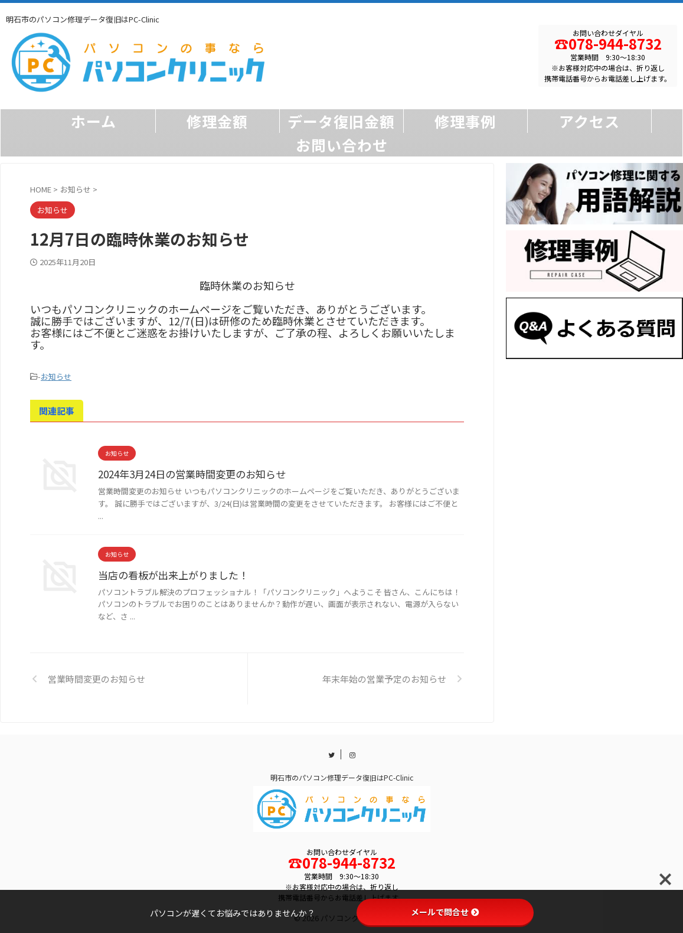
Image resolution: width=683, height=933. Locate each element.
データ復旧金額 (341, 121)
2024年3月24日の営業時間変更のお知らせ (187, 472)
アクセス (589, 121)
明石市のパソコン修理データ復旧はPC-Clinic (341, 776)
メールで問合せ (445, 912)
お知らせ (56, 375)
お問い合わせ (342, 144)
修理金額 (217, 121)
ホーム (93, 121)
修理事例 (465, 121)
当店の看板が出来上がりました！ (169, 573)
